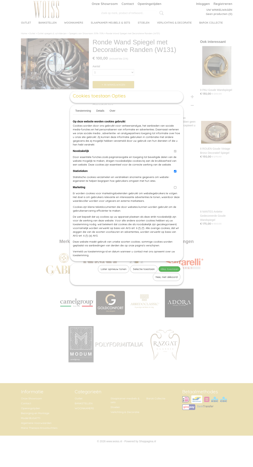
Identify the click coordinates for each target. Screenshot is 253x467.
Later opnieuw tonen (113, 277)
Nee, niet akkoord (167, 285)
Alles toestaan (169, 277)
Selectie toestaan (144, 277)
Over (112, 119)
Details (100, 119)
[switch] (175, 160)
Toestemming (83, 119)
